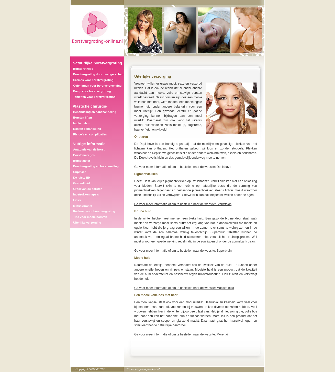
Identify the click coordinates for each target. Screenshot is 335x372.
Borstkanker (81, 160)
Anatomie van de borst (89, 149)
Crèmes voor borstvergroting (93, 80)
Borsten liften (82, 117)
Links (77, 200)
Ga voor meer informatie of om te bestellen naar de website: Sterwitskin (182, 204)
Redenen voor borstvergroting (94, 211)
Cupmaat (79, 171)
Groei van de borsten (87, 188)
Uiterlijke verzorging (87, 222)
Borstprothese (83, 68)
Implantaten (81, 123)
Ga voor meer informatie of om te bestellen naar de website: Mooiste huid (184, 288)
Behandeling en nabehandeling (94, 111)
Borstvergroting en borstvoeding (96, 166)
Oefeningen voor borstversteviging (97, 85)
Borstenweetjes (84, 155)
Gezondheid (81, 183)
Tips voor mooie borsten (90, 216)
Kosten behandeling (87, 128)
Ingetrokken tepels (86, 194)
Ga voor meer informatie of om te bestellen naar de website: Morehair (181, 334)
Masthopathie (82, 205)
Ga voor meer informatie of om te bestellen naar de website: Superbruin (183, 250)
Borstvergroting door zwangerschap (98, 74)
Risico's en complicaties (90, 134)
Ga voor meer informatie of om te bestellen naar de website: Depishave (182, 167)
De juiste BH (81, 177)
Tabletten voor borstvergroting (94, 96)
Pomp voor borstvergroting (92, 91)
